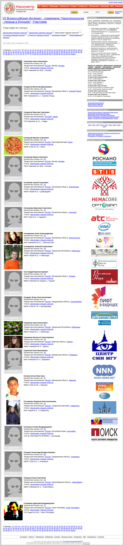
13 (33, 50)
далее (73, 54)
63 (74, 52)
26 (64, 50)
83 (43, 54)
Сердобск (73, 212)
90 (60, 54)
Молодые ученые (59, 35)
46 (33, 52)
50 (43, 52)
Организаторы (93, 100)
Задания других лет (95, 122)
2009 (114, 125)
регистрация (118, 11)
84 (45, 54)
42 (23, 52)
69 (9, 54)
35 (6, 52)
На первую (23, 537)
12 (31, 50)
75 (23, 54)
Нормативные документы (97, 130)
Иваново (72, 380)
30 (74, 50)
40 (18, 52)
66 (81, 52)
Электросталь (74, 238)
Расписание (92, 18)
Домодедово (74, 187)
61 (69, 52)
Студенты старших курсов (38, 35)
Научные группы (67, 537)
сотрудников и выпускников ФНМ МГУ (72, 541)
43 (26, 52)
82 (40, 54)
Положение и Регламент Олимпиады (99, 136)
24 (60, 50)
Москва (61, 66)
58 (62, 52)
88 (55, 54)
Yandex (115, 2)
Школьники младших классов (15, 33)
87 (52, 54)
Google (111, 2)
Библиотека (64, 6)
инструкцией (86, 543)
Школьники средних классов (40, 33)
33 (81, 50)
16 (40, 50)
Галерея (73, 6)
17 (43, 50)
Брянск (70, 342)
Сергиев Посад (75, 91)
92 (64, 54)
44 (28, 52)
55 (55, 52)
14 (35, 50)
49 (40, 52)
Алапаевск (75, 457)
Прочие (6, 38)
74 (21, 54)
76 (26, 54)
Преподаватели (75, 35)
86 (50, 54)
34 (4, 52)
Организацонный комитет (96, 103)
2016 (89, 125)
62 (72, 52)
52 (47, 52)
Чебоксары (75, 251)
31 (77, 50)
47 (35, 52)
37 (11, 52)
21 (52, 50)
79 (33, 54)
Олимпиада (104, 6)
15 (38, 50)
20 (50, 50)
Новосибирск (77, 482)
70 (11, 54)
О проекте (118, 6)
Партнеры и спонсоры (96, 140)
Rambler (120, 2)
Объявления (94, 6)
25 (62, 50)
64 (76, 52)
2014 (97, 125)
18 (45, 50)
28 (69, 50)
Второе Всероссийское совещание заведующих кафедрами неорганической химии (103, 113)
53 (50, 52)
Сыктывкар (71, 431)
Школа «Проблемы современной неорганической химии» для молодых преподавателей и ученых (103, 117)
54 (52, 52)
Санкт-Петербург (73, 508)
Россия (48, 66)
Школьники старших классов (41, 68)
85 (47, 54)
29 (72, 50)
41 (21, 52)
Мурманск (73, 355)
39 (16, 52)
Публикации (53, 6)
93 (67, 54)
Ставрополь (75, 406)
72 (16, 54)
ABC (111, 6)
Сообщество (82, 6)
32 (79, 50)
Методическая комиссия (95, 104)
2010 (110, 125)
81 (38, 54)
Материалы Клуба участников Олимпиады (101, 115)
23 (57, 50)
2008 (118, 125)
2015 (93, 125)
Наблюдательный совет (95, 106)
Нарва (55, 117)
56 (57, 52)
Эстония (48, 117)
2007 (104, 126)
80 (35, 54)
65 (79, 52)
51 (45, 52)
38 (14, 52)
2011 (106, 125)
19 (48, 50)
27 (67, 50)
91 (62, 54)
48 (38, 52)
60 (67, 52)
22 (55, 50)
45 (30, 52)
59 (64, 52)
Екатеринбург (76, 302)
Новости (45, 6)
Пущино (72, 276)
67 (4, 54)
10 (26, 50)
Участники (39, 21)
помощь (117, 13)
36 (9, 52)
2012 (102, 125)
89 (57, 54)
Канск (70, 142)
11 (28, 50)
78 (30, 54)
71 (14, 54)
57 (60, 52)
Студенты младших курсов (14, 35)
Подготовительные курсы (97, 110)
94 (69, 54)
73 (18, 54)
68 (6, 54)
